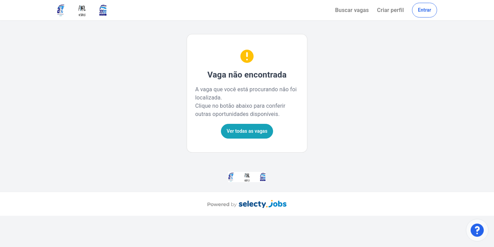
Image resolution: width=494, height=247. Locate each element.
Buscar (352, 10)
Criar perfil (390, 10)
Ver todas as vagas (247, 131)
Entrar (424, 10)
